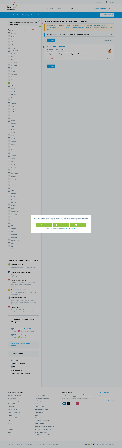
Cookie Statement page (69, 228)
